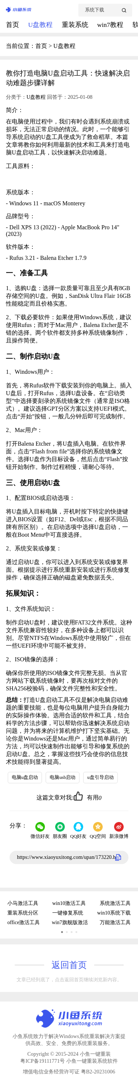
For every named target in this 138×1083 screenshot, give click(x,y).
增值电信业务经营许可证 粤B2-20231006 (69, 1072)
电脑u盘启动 (25, 777)
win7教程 (111, 24)
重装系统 (76, 24)
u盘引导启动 (100, 777)
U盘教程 (41, 24)
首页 (13, 24)
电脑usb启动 (62, 777)
